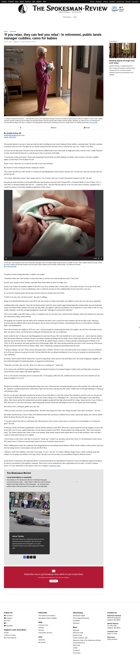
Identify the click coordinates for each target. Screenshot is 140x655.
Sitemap (41, 627)
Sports (22, 1)
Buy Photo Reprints (10, 638)
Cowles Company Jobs (80, 638)
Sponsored (116, 41)
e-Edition (105, 1)
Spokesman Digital (79, 615)
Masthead (76, 630)
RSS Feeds (76, 645)
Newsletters (99, 1)
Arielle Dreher (14, 133)
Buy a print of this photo (10, 266)
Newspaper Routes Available (47, 618)
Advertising (78, 613)
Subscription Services (45, 632)
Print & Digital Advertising (81, 618)
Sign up (54, 580)
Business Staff (77, 635)
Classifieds (112, 1)
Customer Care (120, 1)
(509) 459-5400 (112, 639)
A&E (33, 1)
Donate (6, 632)
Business (28, 1)
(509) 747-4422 (112, 633)
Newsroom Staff (78, 632)
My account (135, 1)
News (16, 1)
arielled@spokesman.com (14, 135)
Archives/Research (79, 643)
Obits (44, 1)
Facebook (8, 615)
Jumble (75, 648)
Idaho (75, 17)
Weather (38, 1)
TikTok (7, 620)
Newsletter (8, 625)
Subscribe (128, 1)
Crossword (76, 650)
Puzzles (92, 1)
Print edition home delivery (46, 615)
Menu (4, 1)
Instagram (8, 618)
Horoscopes (76, 653)
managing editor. (55, 466)
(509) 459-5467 (10, 137)
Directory (41, 630)
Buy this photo (93, 122)
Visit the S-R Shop (10, 635)
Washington (67, 17)
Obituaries (76, 623)
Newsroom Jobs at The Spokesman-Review (87, 640)
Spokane (13, 31)
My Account (42, 642)
